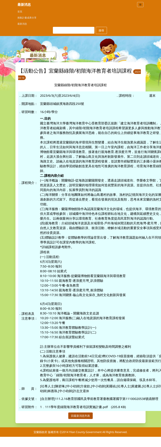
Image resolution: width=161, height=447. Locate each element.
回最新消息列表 (80, 416)
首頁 (19, 11)
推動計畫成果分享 (26, 17)
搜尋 (101, 30)
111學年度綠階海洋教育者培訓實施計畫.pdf (76, 407)
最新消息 (22, 23)
